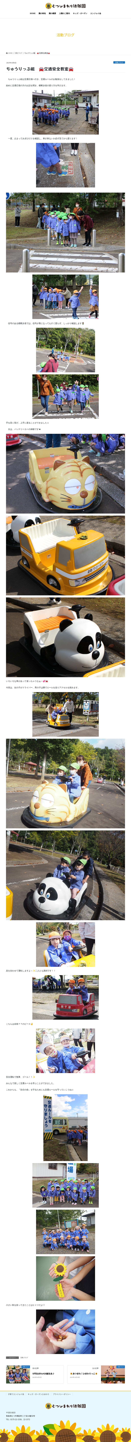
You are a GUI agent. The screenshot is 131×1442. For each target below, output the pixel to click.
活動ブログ (119, 62)
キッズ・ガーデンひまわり (38, 1394)
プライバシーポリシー (62, 1394)
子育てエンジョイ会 (16, 1394)
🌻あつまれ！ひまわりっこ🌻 (84, 1373)
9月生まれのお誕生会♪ (43, 1373)
